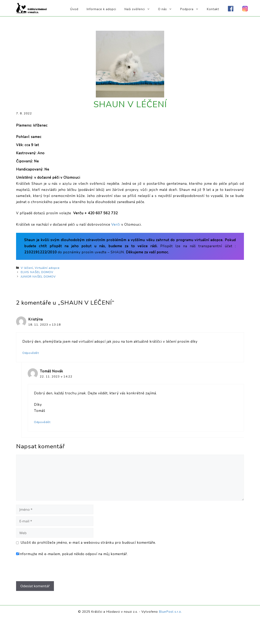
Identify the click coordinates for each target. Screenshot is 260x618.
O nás (167, 9)
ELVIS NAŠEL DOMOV (37, 272)
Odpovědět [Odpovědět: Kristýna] (30, 353)
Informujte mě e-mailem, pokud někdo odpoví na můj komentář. (72, 554)
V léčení (27, 268)
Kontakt (213, 9)
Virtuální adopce (47, 268)
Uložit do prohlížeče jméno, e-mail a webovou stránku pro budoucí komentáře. (88, 542)
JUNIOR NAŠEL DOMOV (38, 277)
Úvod (74, 9)
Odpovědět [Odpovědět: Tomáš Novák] (42, 422)
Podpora (191, 9)
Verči (116, 224)
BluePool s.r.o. (170, 612)
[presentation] (43, 571)
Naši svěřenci (139, 9)
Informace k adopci (101, 9)
